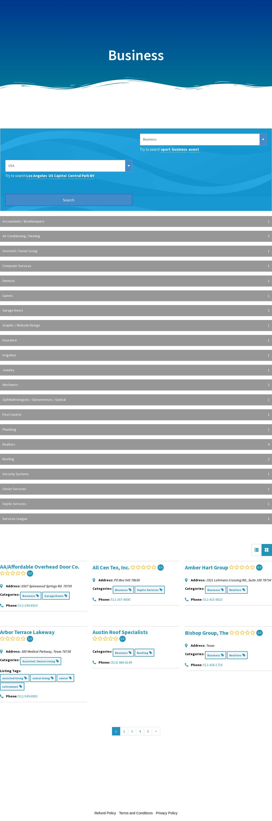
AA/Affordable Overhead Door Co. (39, 566)
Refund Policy (105, 813)
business (179, 149)
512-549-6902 (28, 696)
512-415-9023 (212, 599)
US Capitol (57, 175)
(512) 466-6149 (121, 662)
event (194, 149)
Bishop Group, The (206, 632)
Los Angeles (36, 175)
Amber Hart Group (206, 567)
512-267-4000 (120, 599)
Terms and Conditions (136, 813)
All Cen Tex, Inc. (111, 567)
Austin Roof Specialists (120, 632)
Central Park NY (81, 175)
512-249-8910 (28, 605)
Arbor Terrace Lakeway (27, 632)
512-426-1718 (212, 665)
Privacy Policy (166, 813)
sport (165, 149)
